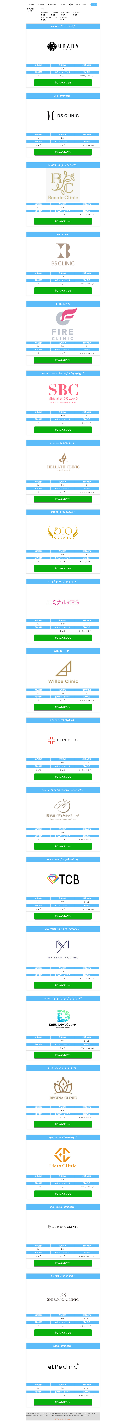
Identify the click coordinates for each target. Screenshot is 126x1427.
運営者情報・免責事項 (63, 1419)
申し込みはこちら (63, 82)
